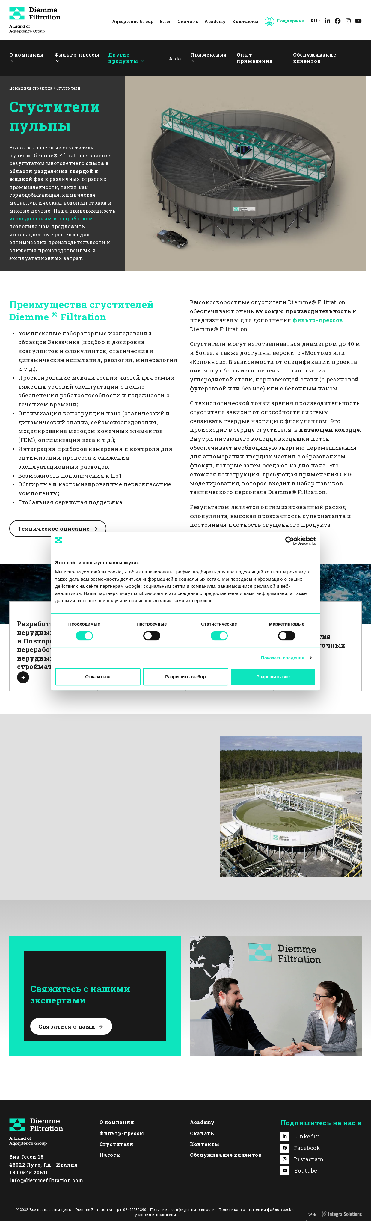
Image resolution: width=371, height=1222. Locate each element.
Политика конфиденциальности (182, 1209)
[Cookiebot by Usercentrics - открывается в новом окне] (289, 540)
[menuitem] (314, 21)
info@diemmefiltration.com (46, 1181)
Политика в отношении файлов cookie (256, 1209)
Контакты (245, 21)
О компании (116, 1123)
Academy (215, 21)
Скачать (187, 21)
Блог (165, 21)
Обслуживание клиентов (225, 1155)
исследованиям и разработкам (51, 218)
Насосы (110, 1155)
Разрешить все (273, 676)
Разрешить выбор (185, 676)
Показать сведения (282, 657)
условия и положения (157, 1214)
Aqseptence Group (133, 21)
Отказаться (97, 676)
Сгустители (116, 1144)
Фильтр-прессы (121, 1133)
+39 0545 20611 (28, 1173)
